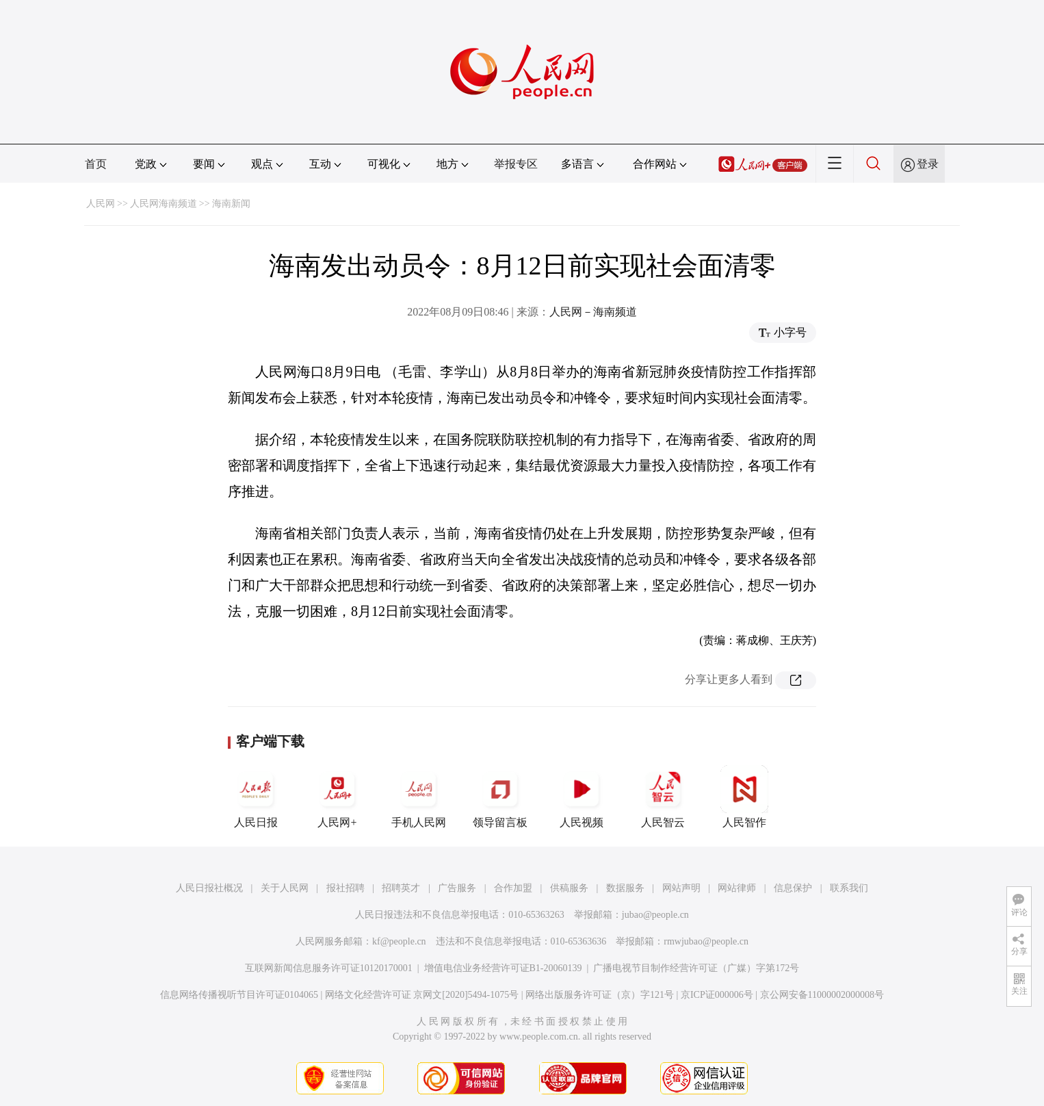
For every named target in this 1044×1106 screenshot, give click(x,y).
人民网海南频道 (163, 203)
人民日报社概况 (209, 888)
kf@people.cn (399, 941)
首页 (96, 164)
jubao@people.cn (655, 915)
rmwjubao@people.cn (706, 941)
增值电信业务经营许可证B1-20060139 (503, 968)
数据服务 (625, 888)
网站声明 (681, 888)
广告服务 (457, 888)
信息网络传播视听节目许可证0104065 (239, 995)
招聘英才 (401, 888)
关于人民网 (285, 888)
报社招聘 (345, 888)
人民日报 (256, 796)
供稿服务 (569, 888)
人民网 (100, 203)
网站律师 (737, 888)
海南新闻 (231, 203)
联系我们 (849, 888)
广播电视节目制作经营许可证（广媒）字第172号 (696, 968)
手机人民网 (418, 796)
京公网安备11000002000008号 (822, 995)
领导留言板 (500, 796)
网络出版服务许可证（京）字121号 (599, 995)
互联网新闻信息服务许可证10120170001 (329, 968)
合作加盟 (513, 888)
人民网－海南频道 (593, 312)
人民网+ (337, 796)
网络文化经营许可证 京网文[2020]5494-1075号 (422, 995)
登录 (928, 164)
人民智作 (744, 796)
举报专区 (516, 164)
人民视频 (581, 796)
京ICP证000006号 (717, 995)
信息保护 (793, 888)
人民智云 (663, 796)
